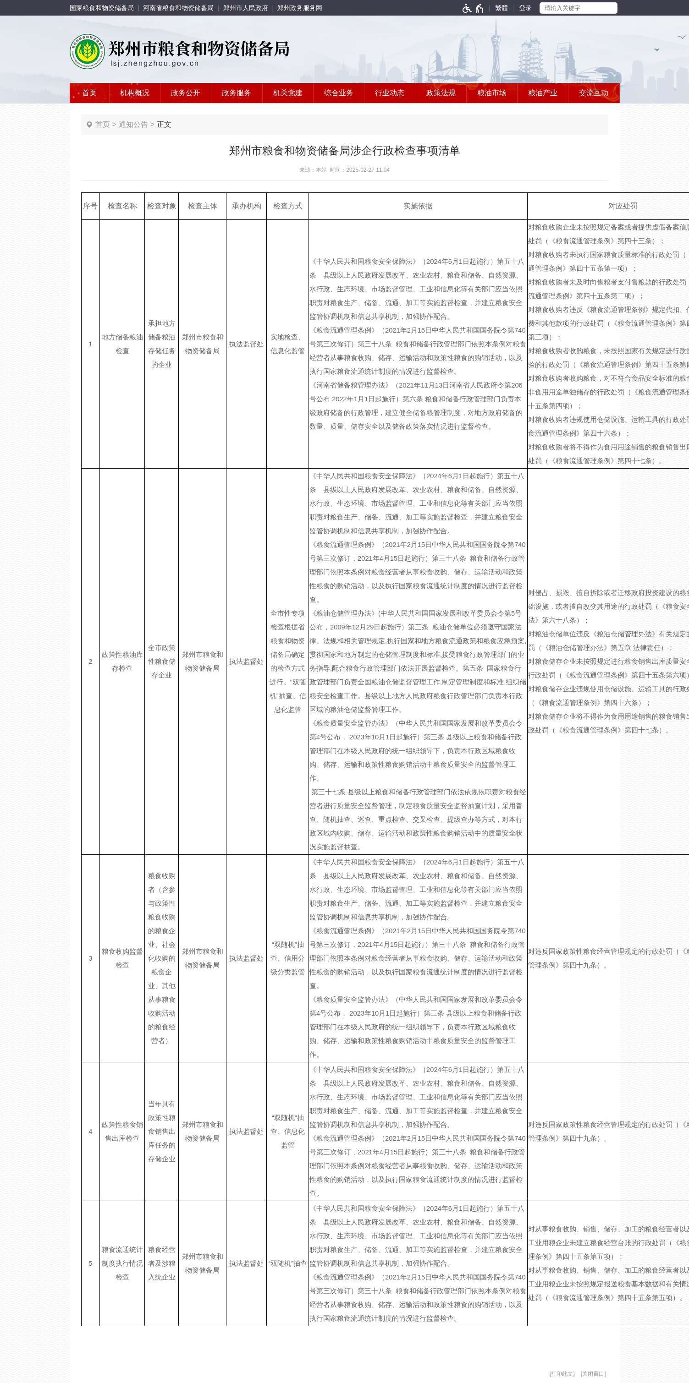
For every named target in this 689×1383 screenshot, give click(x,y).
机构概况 (134, 93)
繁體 (501, 7)
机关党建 (288, 93)
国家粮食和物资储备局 (102, 7)
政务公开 (185, 93)
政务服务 (236, 93)
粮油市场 (492, 93)
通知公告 (133, 124)
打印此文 (562, 1374)
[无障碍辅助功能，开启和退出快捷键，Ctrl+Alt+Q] (473, 8)
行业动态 (389, 93)
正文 (164, 124)
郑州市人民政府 (245, 7)
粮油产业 (542, 93)
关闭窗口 (593, 1374)
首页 (89, 93)
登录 (525, 7)
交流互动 (593, 93)
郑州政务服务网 (299, 7)
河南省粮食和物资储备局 (178, 7)
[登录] (525, 8)
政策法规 (441, 93)
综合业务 (338, 93)
